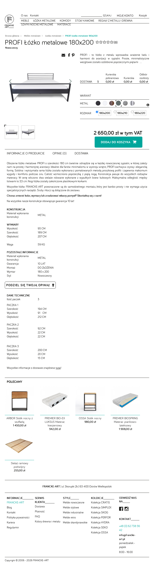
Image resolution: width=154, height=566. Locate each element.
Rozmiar (86, 113)
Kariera (11, 524)
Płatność (40, 513)
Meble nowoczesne (73, 504)
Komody (65, 20)
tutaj (58, 370)
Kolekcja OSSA (99, 534)
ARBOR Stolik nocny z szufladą (19, 422)
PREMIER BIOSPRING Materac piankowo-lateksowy (125, 424)
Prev (10, 82)
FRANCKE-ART (15, 504)
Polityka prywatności (18, 519)
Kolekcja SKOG (99, 514)
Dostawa (81, 155)
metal (84, 103)
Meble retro (69, 519)
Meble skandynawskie (75, 524)
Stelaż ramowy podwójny (19, 467)
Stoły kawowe (84, 20)
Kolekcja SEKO (99, 529)
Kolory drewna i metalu (47, 523)
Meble (25, 20)
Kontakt (34, 15)
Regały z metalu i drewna (115, 20)
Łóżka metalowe (44, 20)
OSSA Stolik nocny (90, 420)
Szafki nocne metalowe (37, 24)
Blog (9, 509)
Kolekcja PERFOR (101, 519)
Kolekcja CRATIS (100, 504)
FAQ (37, 518)
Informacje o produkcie (26, 155)
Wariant (85, 95)
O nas (24, 15)
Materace (64, 24)
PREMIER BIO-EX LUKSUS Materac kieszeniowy (55, 424)
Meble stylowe (71, 509)
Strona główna (12, 35)
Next (70, 82)
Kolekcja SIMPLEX (101, 509)
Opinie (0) (60, 155)
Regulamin (13, 529)
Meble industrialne (73, 514)
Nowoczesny (11, 47)
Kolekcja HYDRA (100, 524)
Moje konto (125, 15)
